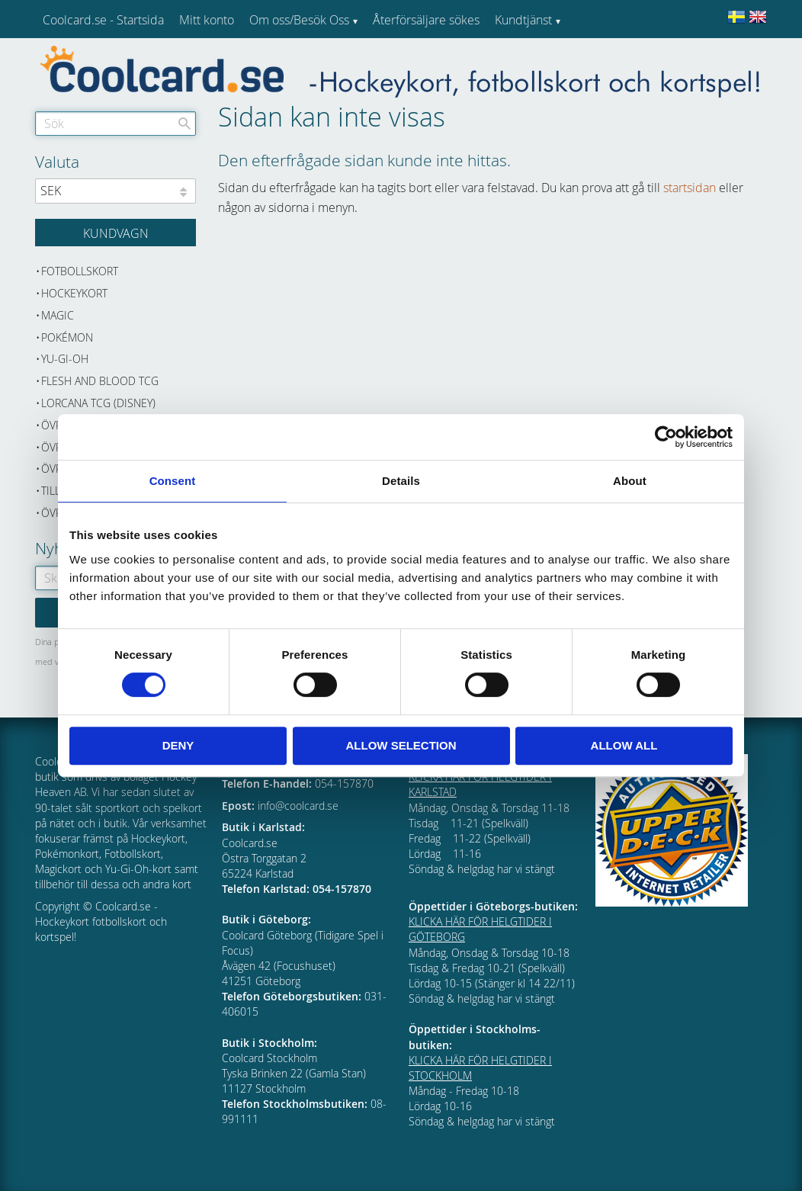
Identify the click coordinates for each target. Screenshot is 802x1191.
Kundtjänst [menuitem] (523, 19)
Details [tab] (401, 480)
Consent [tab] (172, 480)
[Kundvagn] (115, 232)
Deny (178, 745)
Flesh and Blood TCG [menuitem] (100, 381)
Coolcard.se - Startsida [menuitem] (103, 19)
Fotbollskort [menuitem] (79, 271)
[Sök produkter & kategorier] (115, 123)
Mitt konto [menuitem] (206, 19)
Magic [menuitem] (57, 315)
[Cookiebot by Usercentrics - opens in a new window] (666, 436)
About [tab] (629, 480)
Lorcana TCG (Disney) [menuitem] (98, 403)
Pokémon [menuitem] (67, 337)
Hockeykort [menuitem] (74, 293)
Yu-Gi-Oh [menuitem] (64, 359)
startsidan (689, 187)
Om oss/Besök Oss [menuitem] (299, 19)
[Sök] (184, 123)
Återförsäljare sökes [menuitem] (426, 19)
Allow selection (401, 745)
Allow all (624, 745)
